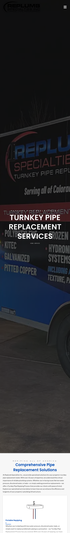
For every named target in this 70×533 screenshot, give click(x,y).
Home (31, 243)
